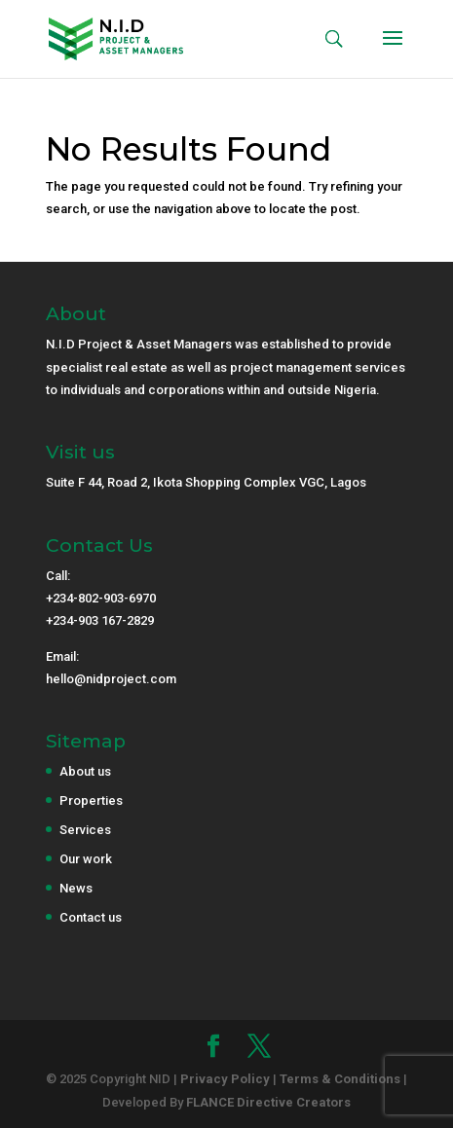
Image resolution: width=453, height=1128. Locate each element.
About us (85, 771)
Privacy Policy (225, 1079)
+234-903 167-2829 (100, 620)
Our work (85, 859)
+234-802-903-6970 (101, 598)
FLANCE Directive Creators (268, 1102)
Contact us (90, 917)
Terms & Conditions (340, 1079)
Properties (91, 800)
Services (85, 829)
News (76, 888)
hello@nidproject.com (111, 679)
